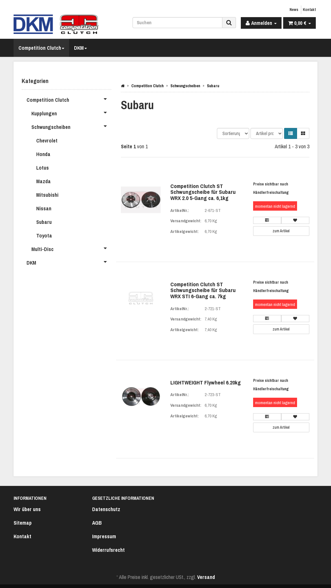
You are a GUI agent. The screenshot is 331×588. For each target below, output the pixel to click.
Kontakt (309, 9)
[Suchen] (177, 22)
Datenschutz (106, 509)
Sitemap (23, 522)
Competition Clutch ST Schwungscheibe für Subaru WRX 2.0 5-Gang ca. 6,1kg (203, 192)
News (294, 9)
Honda (43, 154)
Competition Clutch (41, 47)
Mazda (43, 181)
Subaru (44, 222)
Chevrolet (47, 140)
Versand (206, 577)
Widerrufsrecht (108, 549)
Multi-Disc (71, 248)
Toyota (44, 235)
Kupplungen (71, 112)
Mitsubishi (47, 194)
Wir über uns (27, 509)
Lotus (42, 167)
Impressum (104, 536)
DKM (80, 47)
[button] (290, 133)
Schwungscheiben (71, 126)
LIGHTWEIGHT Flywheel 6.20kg (205, 382)
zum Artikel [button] (281, 231)
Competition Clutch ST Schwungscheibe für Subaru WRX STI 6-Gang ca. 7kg (203, 290)
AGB (97, 522)
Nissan (43, 208)
